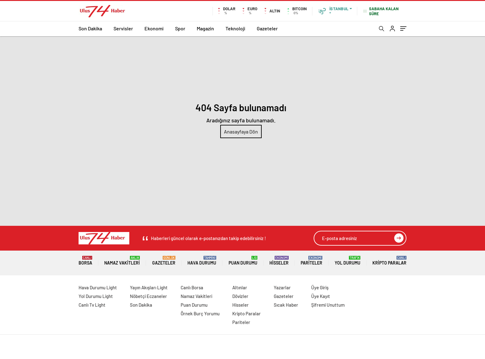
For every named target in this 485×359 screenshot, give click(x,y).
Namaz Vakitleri (122, 260)
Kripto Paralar (389, 260)
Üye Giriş (319, 287)
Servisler (123, 28)
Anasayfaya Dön (241, 131)
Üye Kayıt (320, 296)
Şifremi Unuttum (328, 305)
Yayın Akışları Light (149, 287)
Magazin (205, 28)
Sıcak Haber (286, 305)
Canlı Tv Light (92, 305)
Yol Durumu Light (96, 296)
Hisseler (279, 260)
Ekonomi (154, 28)
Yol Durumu (347, 260)
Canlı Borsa (192, 287)
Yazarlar (282, 287)
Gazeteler (267, 28)
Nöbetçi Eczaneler (148, 296)
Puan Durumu (243, 260)
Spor (180, 28)
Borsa (85, 260)
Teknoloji (235, 28)
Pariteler (311, 260)
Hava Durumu (201, 260)
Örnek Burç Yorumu (200, 313)
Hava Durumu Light (98, 287)
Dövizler (240, 296)
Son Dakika (90, 28)
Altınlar (239, 287)
